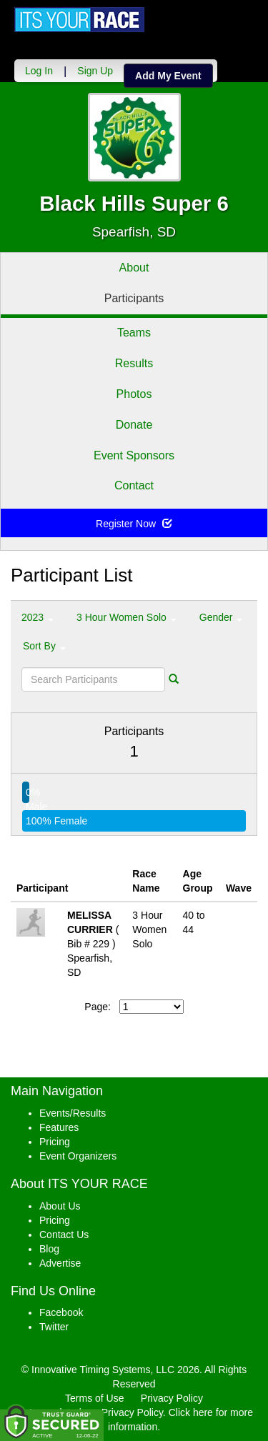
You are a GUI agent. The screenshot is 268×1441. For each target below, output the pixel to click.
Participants (134, 298)
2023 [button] (37, 617)
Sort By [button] (44, 646)
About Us (60, 1206)
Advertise (60, 1263)
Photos (134, 394)
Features (59, 1127)
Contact (134, 485)
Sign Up (95, 70)
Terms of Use (94, 1398)
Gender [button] (221, 617)
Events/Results (72, 1113)
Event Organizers (77, 1156)
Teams (134, 332)
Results (134, 363)
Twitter (54, 1326)
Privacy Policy (172, 1398)
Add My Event (168, 75)
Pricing (54, 1141)
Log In (39, 70)
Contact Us (64, 1234)
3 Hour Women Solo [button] (126, 617)
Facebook (61, 1312)
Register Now (134, 523)
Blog (49, 1249)
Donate (134, 425)
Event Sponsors (134, 455)
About (134, 267)
